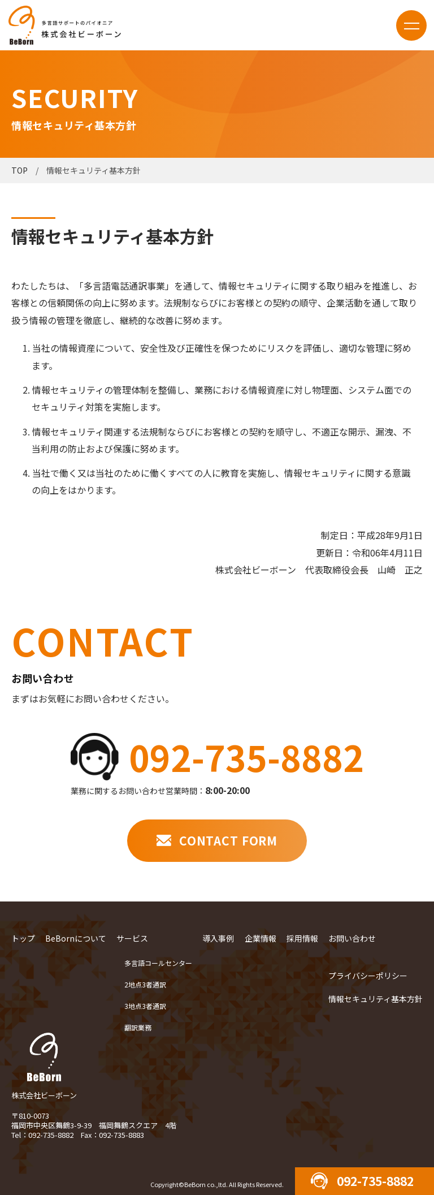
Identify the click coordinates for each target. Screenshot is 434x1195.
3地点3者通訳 (145, 1006)
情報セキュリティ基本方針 (375, 998)
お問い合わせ (352, 938)
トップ (23, 938)
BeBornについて (75, 938)
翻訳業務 (137, 1027)
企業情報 (260, 938)
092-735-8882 (246, 756)
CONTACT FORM (228, 840)
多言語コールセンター (158, 963)
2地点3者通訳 (145, 984)
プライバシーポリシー (367, 975)
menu (411, 25)
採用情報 (302, 938)
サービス (132, 938)
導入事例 (218, 938)
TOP (19, 170)
